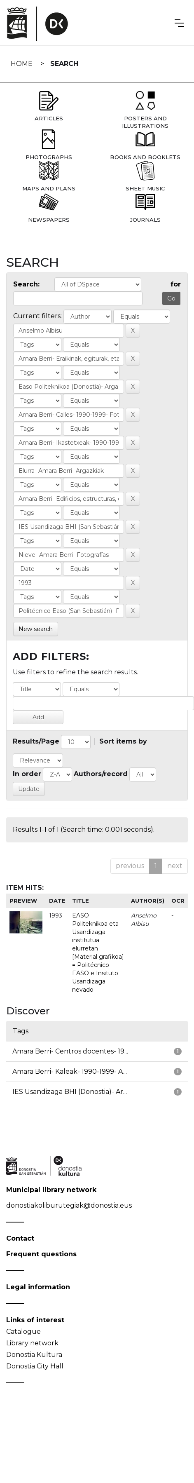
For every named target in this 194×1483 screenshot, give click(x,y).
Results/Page (36, 741)
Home (22, 64)
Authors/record (101, 774)
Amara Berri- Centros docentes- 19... (70, 1051)
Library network (32, 1343)
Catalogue (23, 1331)
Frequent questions (41, 1254)
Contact (20, 1238)
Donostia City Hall (34, 1366)
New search (36, 629)
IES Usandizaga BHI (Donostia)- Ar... (69, 1092)
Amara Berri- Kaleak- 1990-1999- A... (69, 1071)
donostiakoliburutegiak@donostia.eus (69, 1205)
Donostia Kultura (34, 1355)
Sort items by (123, 741)
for (176, 284)
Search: (26, 284)
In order (27, 774)
